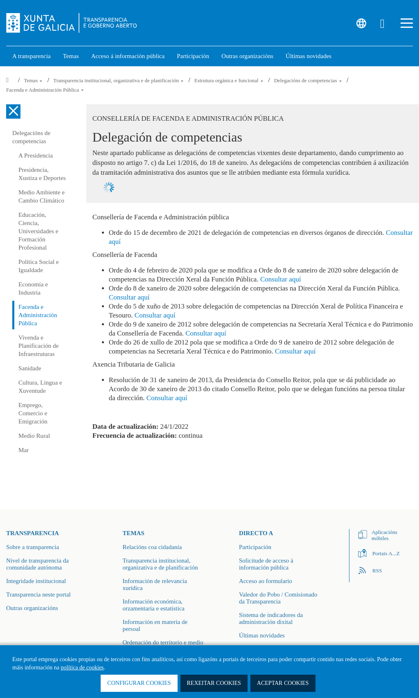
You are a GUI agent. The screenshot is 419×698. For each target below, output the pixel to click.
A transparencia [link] (31, 56)
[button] (407, 23)
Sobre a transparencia (32, 547)
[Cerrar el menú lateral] (13, 111)
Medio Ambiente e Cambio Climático (41, 196)
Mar (23, 449)
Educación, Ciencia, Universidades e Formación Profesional (38, 231)
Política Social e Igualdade (38, 265)
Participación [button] (193, 56)
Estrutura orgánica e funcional (229, 80)
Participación (255, 547)
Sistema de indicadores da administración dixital (271, 618)
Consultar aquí (280, 279)
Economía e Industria (33, 288)
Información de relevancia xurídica (154, 584)
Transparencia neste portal (38, 594)
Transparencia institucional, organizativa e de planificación (119, 80)
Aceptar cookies (283, 683)
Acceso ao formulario (265, 581)
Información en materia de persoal (154, 625)
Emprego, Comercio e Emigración (32, 413)
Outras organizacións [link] (247, 56)
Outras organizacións (32, 608)
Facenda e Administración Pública (44, 90)
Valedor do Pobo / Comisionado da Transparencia (278, 598)
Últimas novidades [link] (308, 56)
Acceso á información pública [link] (128, 56)
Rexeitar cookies (214, 683)
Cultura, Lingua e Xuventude (40, 386)
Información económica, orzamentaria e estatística (153, 605)
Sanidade (29, 368)
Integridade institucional (36, 581)
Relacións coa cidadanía (152, 547)
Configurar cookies (139, 683)
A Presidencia (35, 155)
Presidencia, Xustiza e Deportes (42, 173)
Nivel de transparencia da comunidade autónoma (37, 564)
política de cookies (82, 667)
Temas (33, 80)
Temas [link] (71, 56)
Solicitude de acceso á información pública (266, 564)
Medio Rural (34, 435)
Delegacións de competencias (308, 80)
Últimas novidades (262, 635)
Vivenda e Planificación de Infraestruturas (38, 345)
